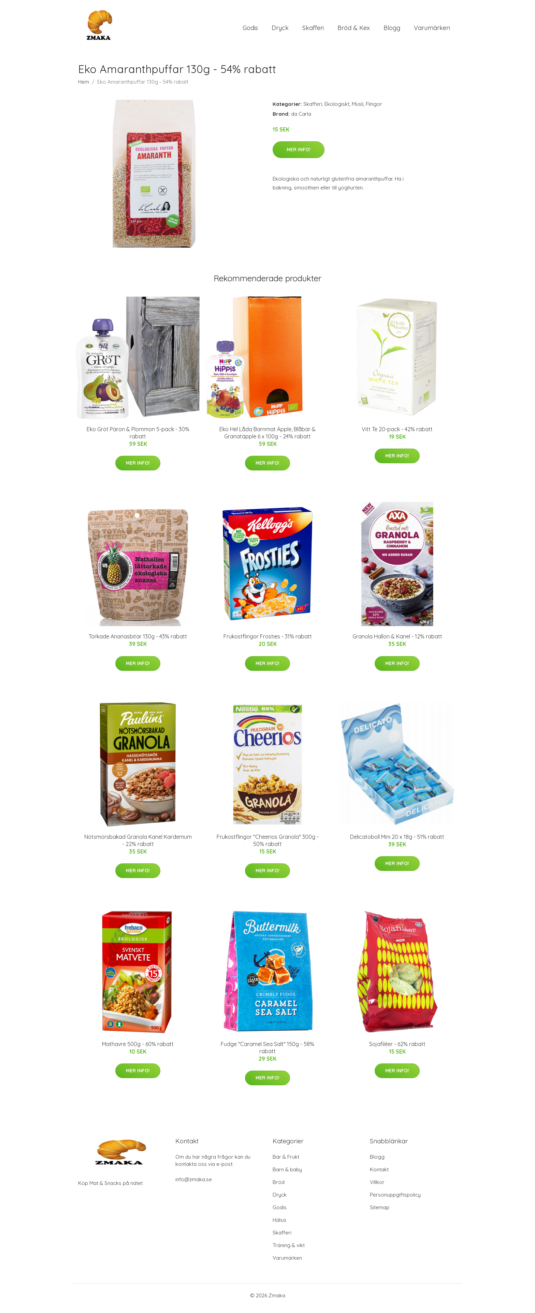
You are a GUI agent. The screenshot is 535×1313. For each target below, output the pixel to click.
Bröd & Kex (353, 30)
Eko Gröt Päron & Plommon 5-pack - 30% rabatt (138, 439)
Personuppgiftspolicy (395, 1200)
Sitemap (379, 1213)
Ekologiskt (336, 110)
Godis (250, 30)
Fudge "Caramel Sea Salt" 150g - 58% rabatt (267, 1053)
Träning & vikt (289, 1251)
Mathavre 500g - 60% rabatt (138, 1049)
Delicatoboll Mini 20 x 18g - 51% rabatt (397, 842)
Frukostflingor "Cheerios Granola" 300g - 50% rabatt (268, 846)
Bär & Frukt (286, 1162)
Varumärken (432, 30)
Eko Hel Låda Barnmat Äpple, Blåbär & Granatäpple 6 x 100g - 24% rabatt (267, 439)
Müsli (357, 110)
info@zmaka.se (193, 1185)
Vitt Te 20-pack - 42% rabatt (397, 435)
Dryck (280, 30)
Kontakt (379, 1175)
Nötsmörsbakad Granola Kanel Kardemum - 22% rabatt (138, 846)
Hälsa (279, 1226)
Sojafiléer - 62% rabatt (397, 1049)
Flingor (374, 110)
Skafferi (313, 30)
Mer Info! (298, 155)
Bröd (279, 1188)
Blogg (392, 30)
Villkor (377, 1188)
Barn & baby (287, 1175)
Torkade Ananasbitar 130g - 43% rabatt (138, 642)
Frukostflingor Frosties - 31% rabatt (267, 642)
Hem (83, 87)
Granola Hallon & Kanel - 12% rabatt (397, 642)
